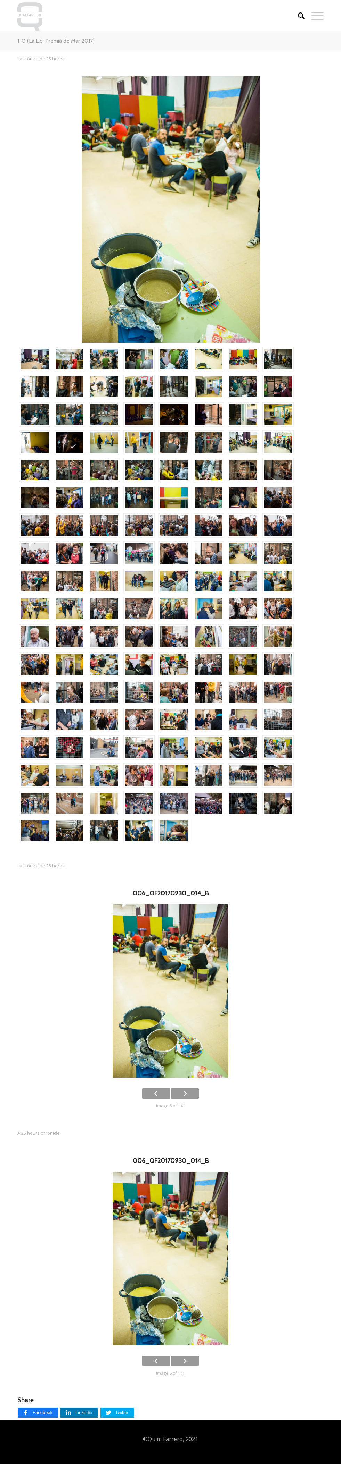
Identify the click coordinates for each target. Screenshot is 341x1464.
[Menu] (314, 15)
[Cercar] (298, 15)
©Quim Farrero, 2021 (170, 1439)
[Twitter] (117, 1413)
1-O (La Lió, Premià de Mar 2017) (56, 40)
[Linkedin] (79, 1413)
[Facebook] (38, 1413)
